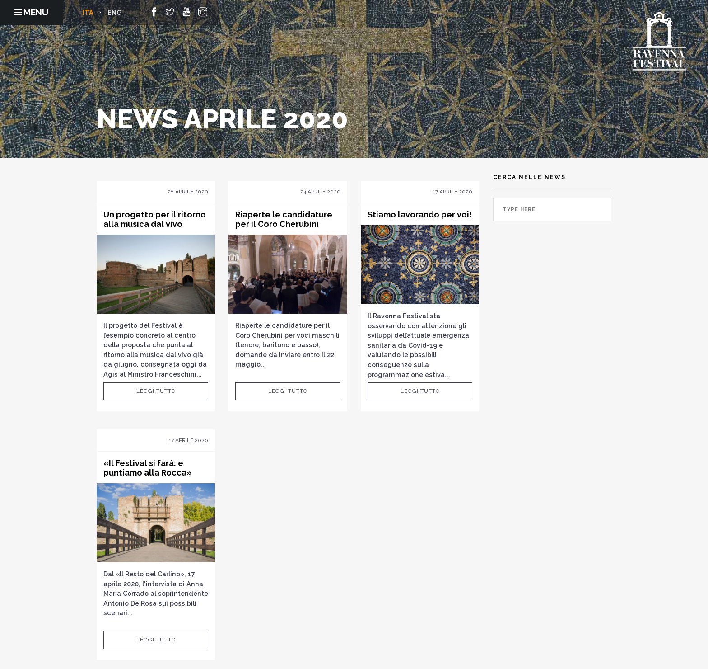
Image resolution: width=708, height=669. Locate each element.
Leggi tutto (156, 391)
